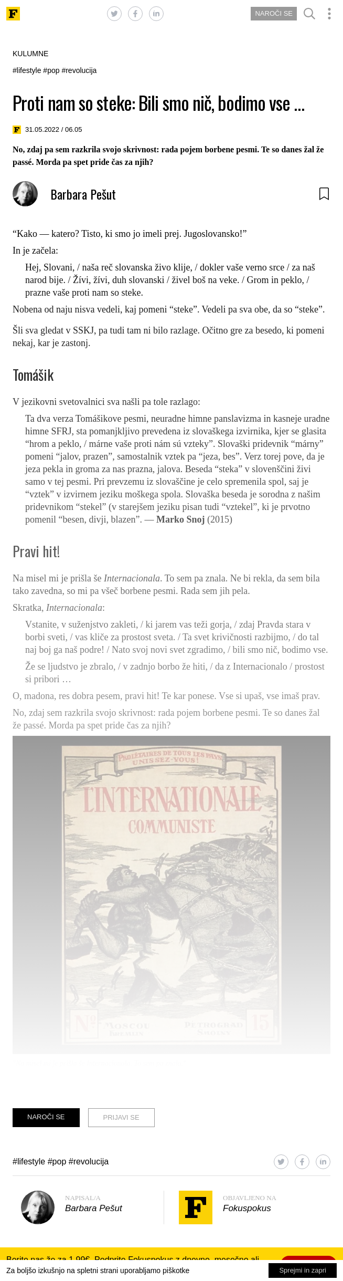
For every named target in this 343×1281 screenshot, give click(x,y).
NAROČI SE (274, 13)
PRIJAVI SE (121, 1117)
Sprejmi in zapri (302, 1270)
